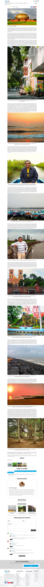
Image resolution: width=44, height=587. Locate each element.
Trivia (26, 573)
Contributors (36, 575)
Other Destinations (19, 585)
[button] (37, 3)
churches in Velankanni (12, 300)
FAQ (35, 581)
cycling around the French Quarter (12, 45)
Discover (27, 574)
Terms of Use (36, 580)
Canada (18, 575)
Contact (10, 4)
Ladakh (17, 584)
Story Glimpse (27, 576)
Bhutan (18, 578)
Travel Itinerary (28, 577)
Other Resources (28, 585)
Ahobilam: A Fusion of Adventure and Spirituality (31, 513)
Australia (18, 576)
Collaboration (6, 4)
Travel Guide (27, 584)
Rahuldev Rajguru (22, 17)
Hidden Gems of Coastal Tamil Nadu (12, 513)
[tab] (10, 471)
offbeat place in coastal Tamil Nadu (20, 106)
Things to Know (28, 583)
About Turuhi (36, 573)
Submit (33, 530)
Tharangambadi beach (18, 341)
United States (18, 573)
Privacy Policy (36, 579)
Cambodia (18, 577)
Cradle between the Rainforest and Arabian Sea (22, 513)
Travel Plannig (27, 578)
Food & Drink (27, 575)
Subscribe (31, 565)
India (17, 574)
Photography (36, 576)
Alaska (17, 583)
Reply (11, 539)
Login (36, 3)
